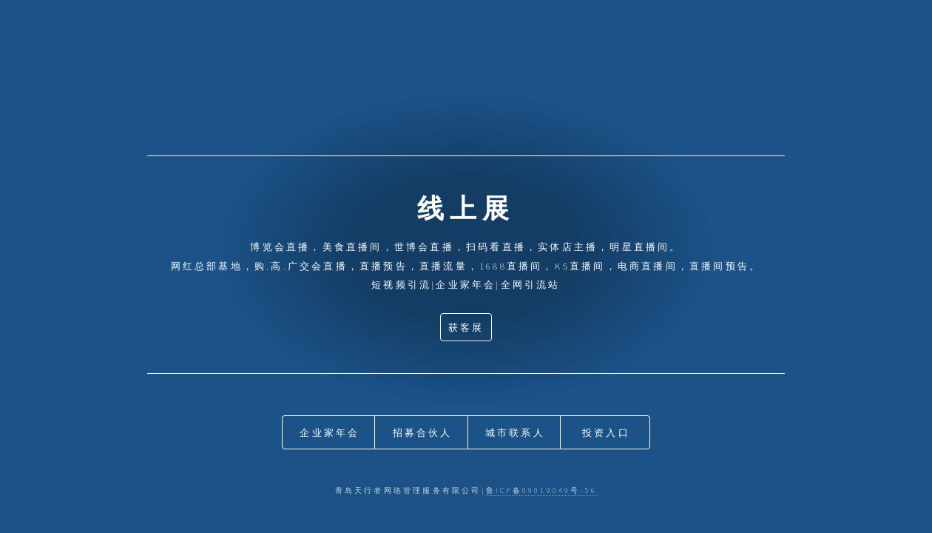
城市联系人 (515, 432)
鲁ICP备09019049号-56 (541, 490)
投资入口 (606, 432)
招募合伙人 (423, 432)
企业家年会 (329, 432)
